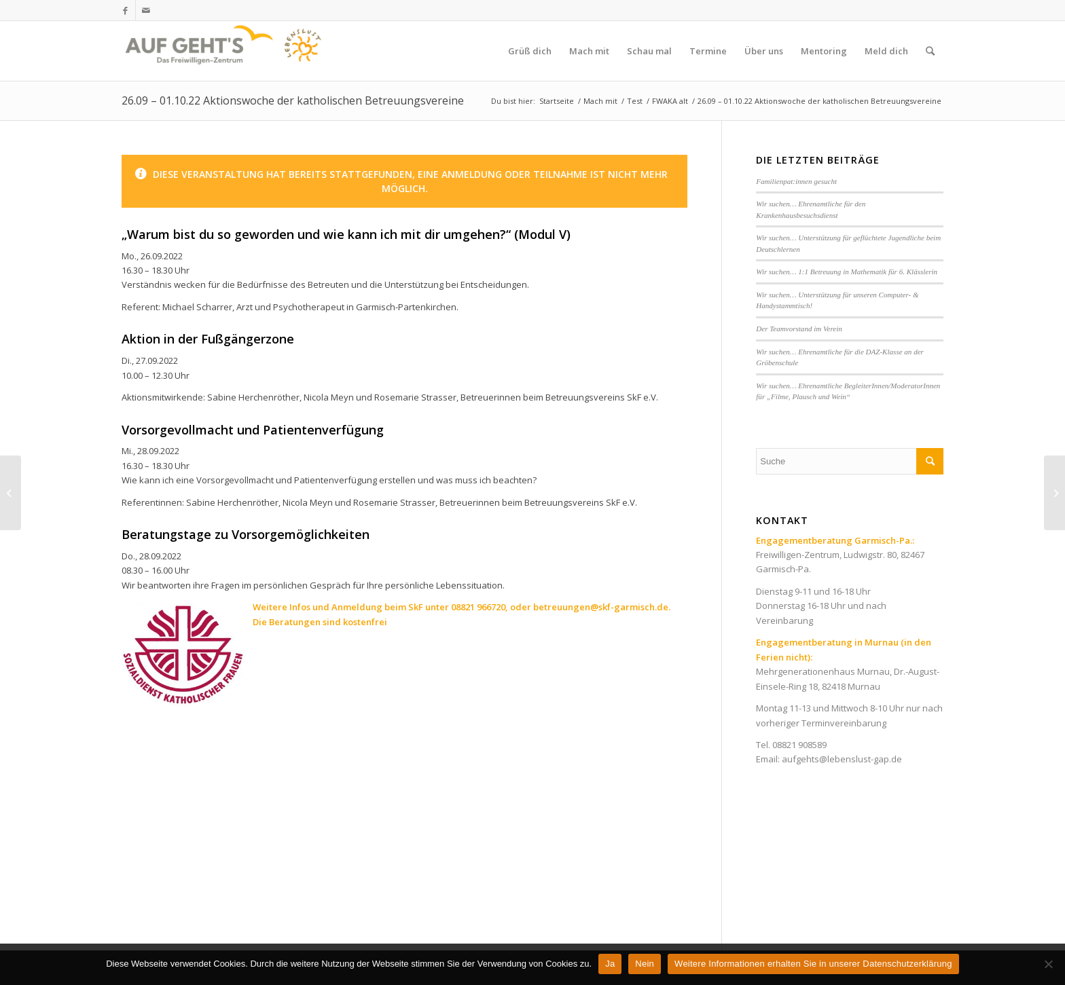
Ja (610, 964)
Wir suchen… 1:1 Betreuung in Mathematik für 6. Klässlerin (846, 271)
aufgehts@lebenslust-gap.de (842, 759)
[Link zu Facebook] (125, 10)
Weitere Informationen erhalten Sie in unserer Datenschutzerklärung (813, 964)
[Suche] (930, 51)
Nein (644, 964)
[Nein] (1048, 964)
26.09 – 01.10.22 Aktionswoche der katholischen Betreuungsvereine (293, 100)
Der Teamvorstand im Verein (799, 328)
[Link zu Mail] (146, 10)
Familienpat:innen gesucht (796, 181)
